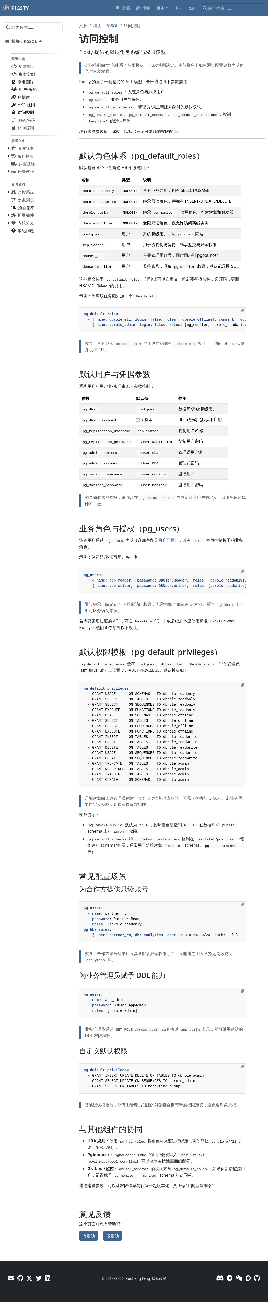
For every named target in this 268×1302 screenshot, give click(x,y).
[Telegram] (229, 1278)
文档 (83, 25)
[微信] (239, 1278)
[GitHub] (257, 1278)
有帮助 (89, 1236)
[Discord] (220, 1278)
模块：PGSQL (105, 25)
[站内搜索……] (232, 8)
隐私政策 (159, 1278)
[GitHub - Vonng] (20, 1278)
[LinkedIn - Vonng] (47, 1278)
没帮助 (113, 1236)
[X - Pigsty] (39, 1278)
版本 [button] (160, 8)
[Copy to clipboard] (242, 310)
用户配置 (166, 540)
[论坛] (248, 1278)
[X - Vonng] (29, 1278)
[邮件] (11, 1278)
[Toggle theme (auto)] (178, 8)
